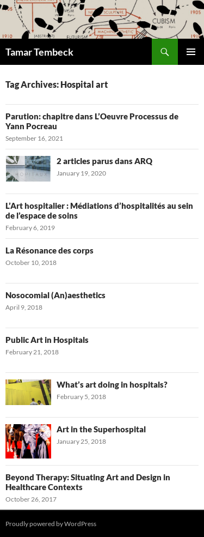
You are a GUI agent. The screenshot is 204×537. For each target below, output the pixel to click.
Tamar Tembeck (39, 52)
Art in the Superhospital (101, 429)
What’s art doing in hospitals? (112, 384)
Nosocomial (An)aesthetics (55, 295)
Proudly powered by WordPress (50, 524)
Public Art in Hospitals (47, 340)
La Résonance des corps (49, 250)
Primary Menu (191, 52)
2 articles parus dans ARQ (104, 161)
